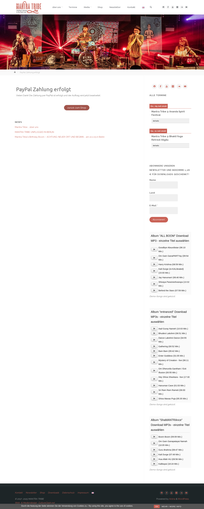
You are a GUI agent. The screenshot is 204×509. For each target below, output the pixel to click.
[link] (150, 7)
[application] (154, 250)
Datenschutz (68, 492)
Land (152, 193)
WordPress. (183, 499)
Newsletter (31, 492)
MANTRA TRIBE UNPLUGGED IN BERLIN (34, 132)
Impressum (83, 492)
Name (152, 180)
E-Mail (153, 205)
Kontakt (19, 492)
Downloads (53, 492)
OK (156, 506)
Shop (42, 492)
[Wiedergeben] (154, 250)
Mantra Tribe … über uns (26, 127)
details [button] (156, 121)
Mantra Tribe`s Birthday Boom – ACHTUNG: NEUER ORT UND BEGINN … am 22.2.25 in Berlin (60, 137)
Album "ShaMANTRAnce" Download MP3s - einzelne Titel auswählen (170, 424)
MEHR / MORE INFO (171, 506)
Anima (172, 499)
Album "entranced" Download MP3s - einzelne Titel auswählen (169, 316)
